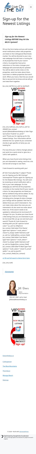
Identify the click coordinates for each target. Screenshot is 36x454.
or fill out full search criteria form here (16, 258)
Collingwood (7, 362)
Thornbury (6, 371)
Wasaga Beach (8, 375)
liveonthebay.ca (8, 356)
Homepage (9, 271)
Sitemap (5, 380)
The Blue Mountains (10, 366)
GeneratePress (24, 431)
